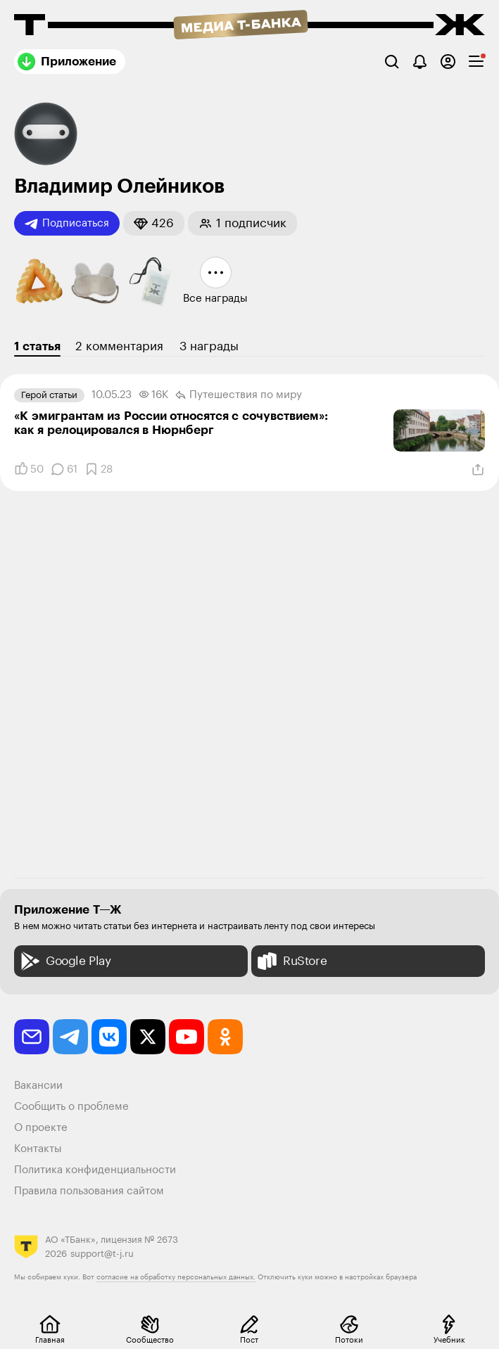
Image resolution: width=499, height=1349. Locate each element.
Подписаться (67, 224)
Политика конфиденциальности (95, 1170)
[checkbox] (476, 61)
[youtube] (186, 1036)
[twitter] (147, 1036)
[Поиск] (391, 61)
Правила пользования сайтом (89, 1191)
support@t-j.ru (102, 1253)
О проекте (41, 1128)
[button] (153, 223)
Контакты (38, 1149)
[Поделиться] (478, 470)
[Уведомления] (420, 61)
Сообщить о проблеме (71, 1106)
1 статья (37, 346)
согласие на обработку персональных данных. (175, 1277)
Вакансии (38, 1085)
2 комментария (119, 346)
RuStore (291, 961)
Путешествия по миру (238, 395)
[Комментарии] (64, 469)
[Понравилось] (29, 469)
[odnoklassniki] (225, 1036)
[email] (31, 1036)
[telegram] (70, 1036)
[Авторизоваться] (448, 61)
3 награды (209, 346)
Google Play (64, 961)
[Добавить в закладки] (98, 469)
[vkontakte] (109, 1036)
